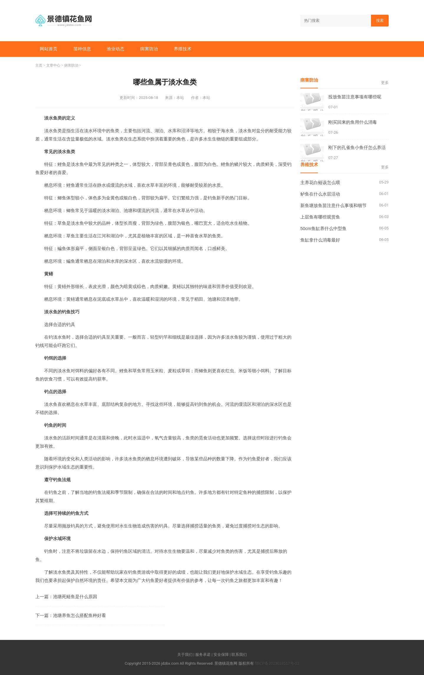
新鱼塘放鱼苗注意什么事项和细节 (333, 205)
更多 (385, 82)
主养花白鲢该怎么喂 (320, 182)
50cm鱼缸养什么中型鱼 (323, 228)
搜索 (380, 20)
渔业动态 (115, 48)
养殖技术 (182, 48)
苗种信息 (82, 48)
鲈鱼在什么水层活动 (320, 193)
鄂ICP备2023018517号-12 (277, 663)
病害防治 (149, 48)
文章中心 (53, 65)
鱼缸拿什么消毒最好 (320, 239)
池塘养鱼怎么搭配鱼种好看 (79, 615)
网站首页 (48, 48)
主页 (38, 65)
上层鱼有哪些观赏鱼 (320, 216)
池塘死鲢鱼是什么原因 (75, 596)
